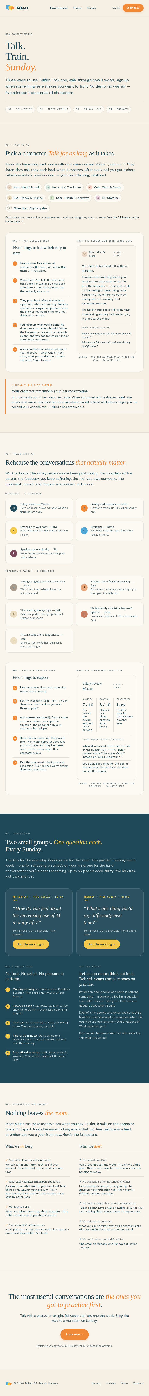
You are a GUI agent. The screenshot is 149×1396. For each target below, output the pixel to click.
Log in (116, 8)
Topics (77, 8)
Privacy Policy (77, 1345)
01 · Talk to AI (20, 108)
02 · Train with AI (54, 108)
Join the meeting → (30, 943)
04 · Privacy (118, 108)
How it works (59, 8)
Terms (124, 1382)
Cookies (111, 1382)
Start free (133, 7)
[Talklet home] (20, 8)
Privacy (91, 8)
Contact (138, 1382)
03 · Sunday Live (88, 108)
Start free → (74, 1334)
